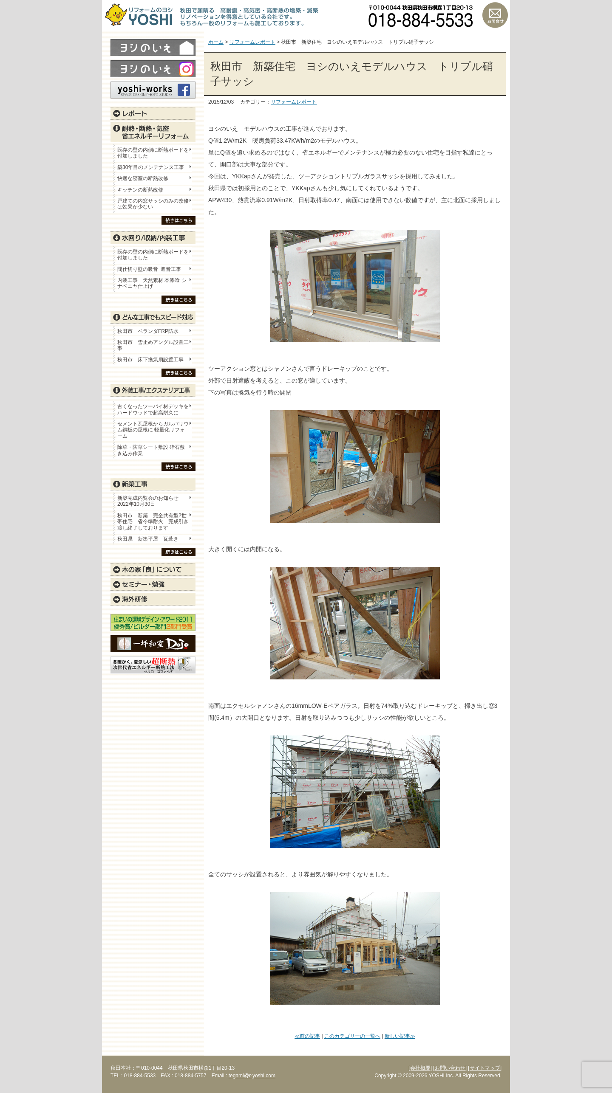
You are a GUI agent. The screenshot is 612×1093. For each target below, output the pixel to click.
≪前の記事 (307, 1036)
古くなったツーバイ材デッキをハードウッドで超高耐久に (153, 409)
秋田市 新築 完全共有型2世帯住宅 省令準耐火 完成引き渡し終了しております (153, 522)
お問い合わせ (495, 15)
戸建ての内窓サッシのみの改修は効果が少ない (153, 204)
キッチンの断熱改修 (142, 190)
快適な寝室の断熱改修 (142, 178)
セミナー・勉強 (153, 584)
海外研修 (153, 599)
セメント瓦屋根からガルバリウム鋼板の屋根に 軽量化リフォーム (153, 430)
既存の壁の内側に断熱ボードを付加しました (153, 153)
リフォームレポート (294, 102)
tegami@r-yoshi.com (252, 1076)
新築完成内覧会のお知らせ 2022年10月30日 (147, 501)
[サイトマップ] (485, 1068)
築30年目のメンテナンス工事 (150, 167)
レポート (153, 113)
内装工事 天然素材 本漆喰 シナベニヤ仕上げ (152, 283)
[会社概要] (420, 1068)
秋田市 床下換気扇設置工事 (150, 360)
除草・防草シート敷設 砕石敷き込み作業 (151, 450)
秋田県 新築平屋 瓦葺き (147, 539)
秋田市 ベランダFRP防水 (147, 331)
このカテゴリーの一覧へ (352, 1036)
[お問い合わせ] (450, 1068)
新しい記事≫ (400, 1036)
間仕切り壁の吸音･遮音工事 (149, 269)
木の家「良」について (153, 569)
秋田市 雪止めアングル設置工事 (153, 345)
